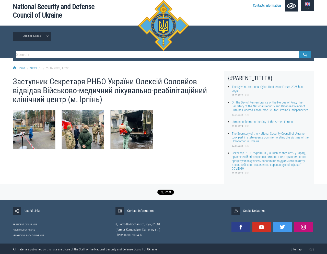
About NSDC (32, 36)
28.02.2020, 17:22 (57, 68)
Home (19, 68)
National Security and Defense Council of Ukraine (54, 11)
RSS (311, 249)
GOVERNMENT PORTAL (24, 230)
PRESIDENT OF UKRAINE (25, 224)
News (33, 68)
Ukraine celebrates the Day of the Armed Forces (262, 122)
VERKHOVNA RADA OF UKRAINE (28, 235)
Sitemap (296, 249)
